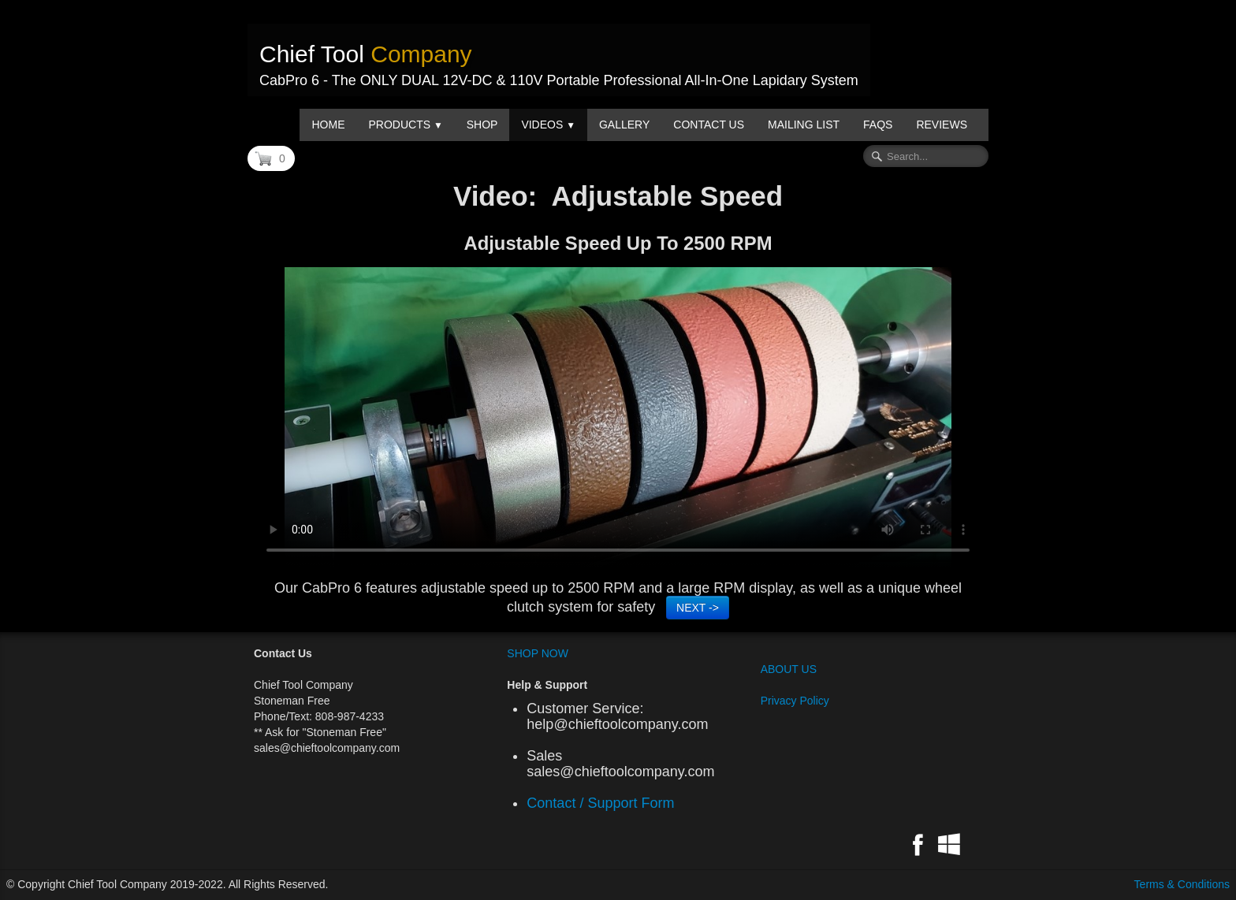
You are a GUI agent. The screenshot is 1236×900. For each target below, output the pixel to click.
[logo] (559, 60)
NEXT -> (697, 607)
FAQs (877, 124)
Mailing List (804, 124)
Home (327, 124)
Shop (482, 124)
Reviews (941, 124)
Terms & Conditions (1182, 884)
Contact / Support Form (604, 803)
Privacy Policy (795, 700)
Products (405, 124)
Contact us (708, 124)
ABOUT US (789, 669)
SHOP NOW (537, 653)
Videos (548, 124)
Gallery (624, 124)
